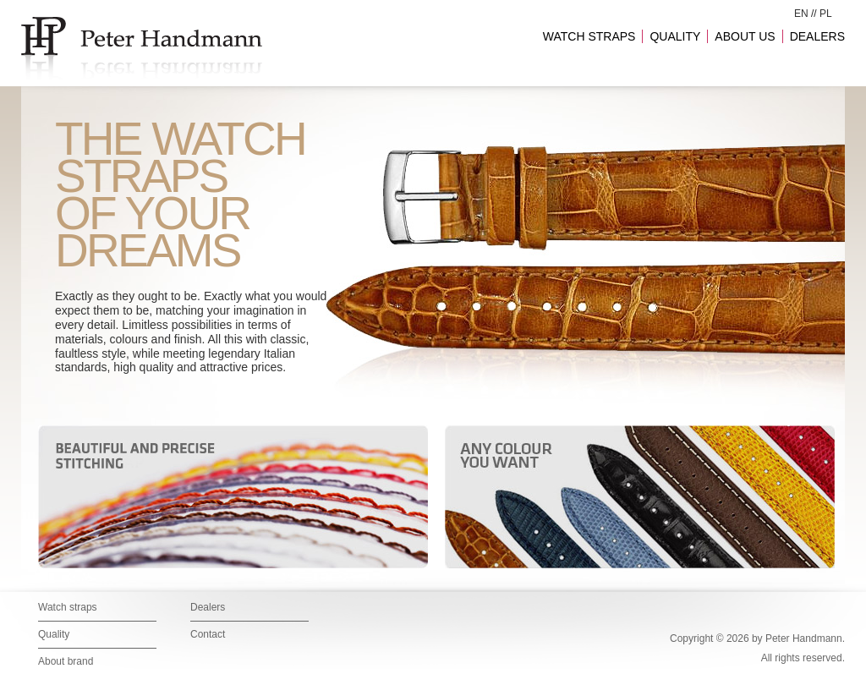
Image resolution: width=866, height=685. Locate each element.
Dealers (207, 607)
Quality (53, 634)
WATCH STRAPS (589, 36)
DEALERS (817, 36)
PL (825, 13)
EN (801, 13)
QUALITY (675, 36)
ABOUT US (745, 36)
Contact (207, 634)
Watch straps (67, 607)
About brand (65, 661)
